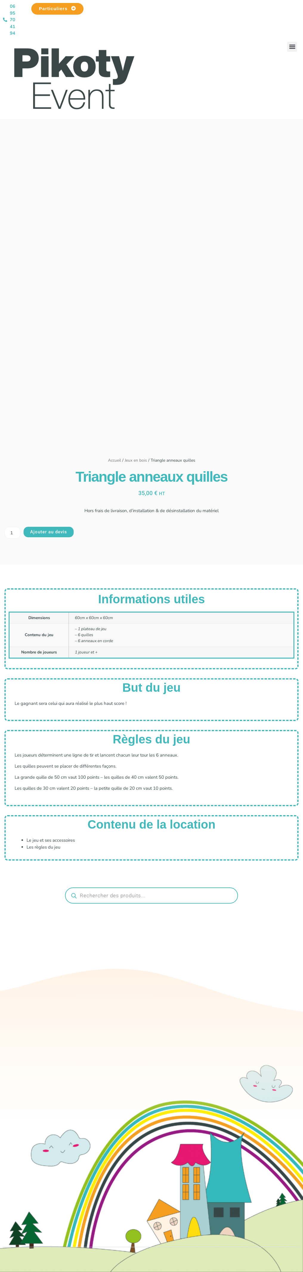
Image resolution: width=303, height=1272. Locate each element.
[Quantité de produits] (12, 532)
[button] (292, 47)
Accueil (114, 460)
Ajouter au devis (48, 532)
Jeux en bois (136, 460)
